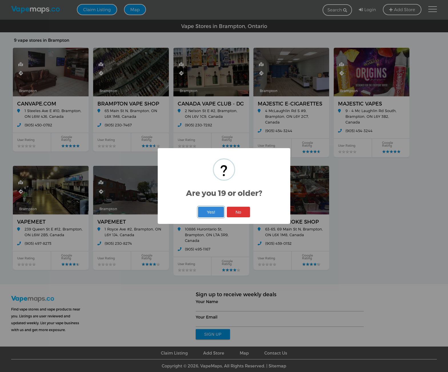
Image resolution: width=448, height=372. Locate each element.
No (238, 212)
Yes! (211, 212)
